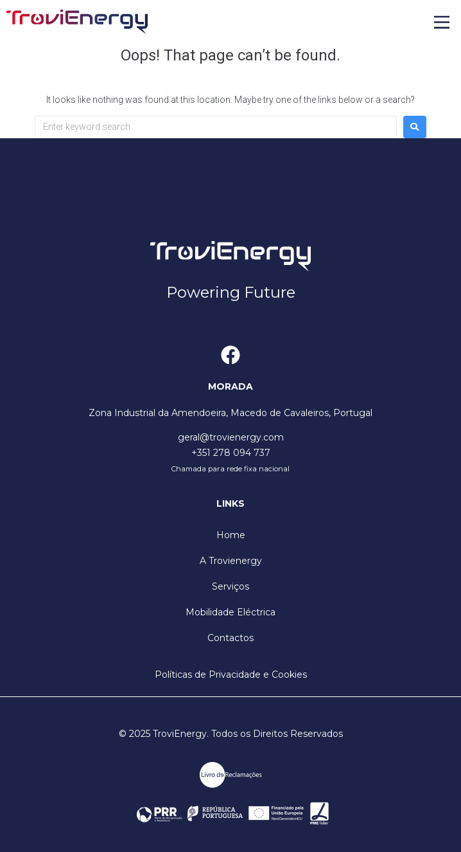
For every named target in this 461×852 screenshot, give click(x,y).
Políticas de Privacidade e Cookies (231, 674)
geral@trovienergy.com (231, 437)
